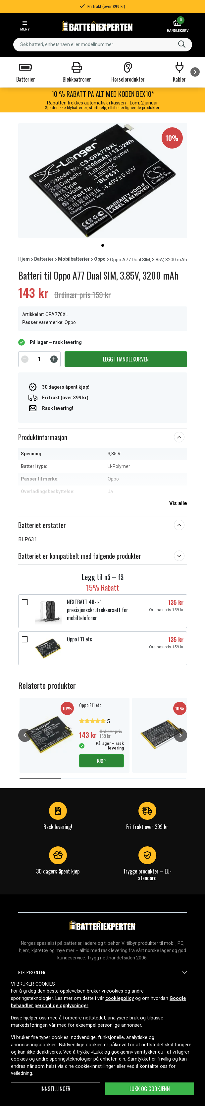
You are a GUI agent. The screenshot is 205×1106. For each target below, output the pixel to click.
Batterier (44, 259)
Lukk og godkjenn (149, 1089)
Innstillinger (55, 1089)
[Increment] (54, 359)
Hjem (24, 259)
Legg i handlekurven (126, 359)
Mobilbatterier (74, 259)
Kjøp (101, 760)
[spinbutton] (39, 359)
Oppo (100, 259)
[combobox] (102, 44)
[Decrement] (25, 359)
